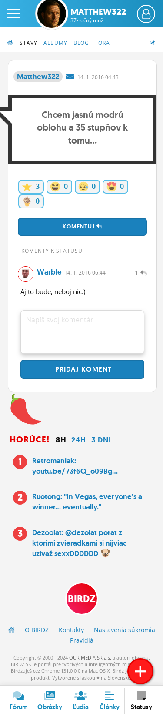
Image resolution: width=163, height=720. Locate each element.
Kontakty (71, 630)
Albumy (55, 43)
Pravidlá (81, 640)
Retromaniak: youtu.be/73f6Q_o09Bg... (75, 466)
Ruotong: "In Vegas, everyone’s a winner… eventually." (87, 502)
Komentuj (83, 226)
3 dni (101, 440)
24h (78, 440)
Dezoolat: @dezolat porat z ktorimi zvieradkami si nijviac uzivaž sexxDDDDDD (79, 543)
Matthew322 (98, 15)
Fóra (102, 43)
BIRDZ (82, 599)
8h (61, 440)
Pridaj (82, 369)
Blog (81, 43)
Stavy (28, 43)
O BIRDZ (37, 630)
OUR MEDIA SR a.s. (90, 657)
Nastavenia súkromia (124, 630)
